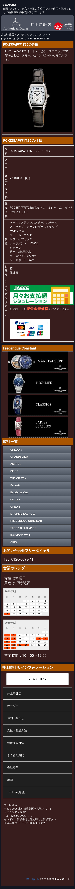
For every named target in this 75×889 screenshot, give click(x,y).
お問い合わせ (15, 718)
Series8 (15, 485)
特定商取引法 (15, 742)
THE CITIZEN (18, 478)
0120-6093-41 (22, 559)
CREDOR (16, 449)
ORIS (13, 542)
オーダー (12, 705)
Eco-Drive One (19, 492)
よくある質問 (15, 755)
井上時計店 (14, 693)
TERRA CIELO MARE (23, 528)
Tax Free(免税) (16, 792)
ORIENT (15, 506)
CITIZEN (15, 499)
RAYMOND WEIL (20, 535)
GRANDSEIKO (19, 456)
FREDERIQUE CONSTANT (26, 520)
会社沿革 (12, 767)
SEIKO (14, 471)
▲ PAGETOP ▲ (37, 679)
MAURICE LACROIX (22, 513)
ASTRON (15, 463)
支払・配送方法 (17, 730)
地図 (10, 779)
